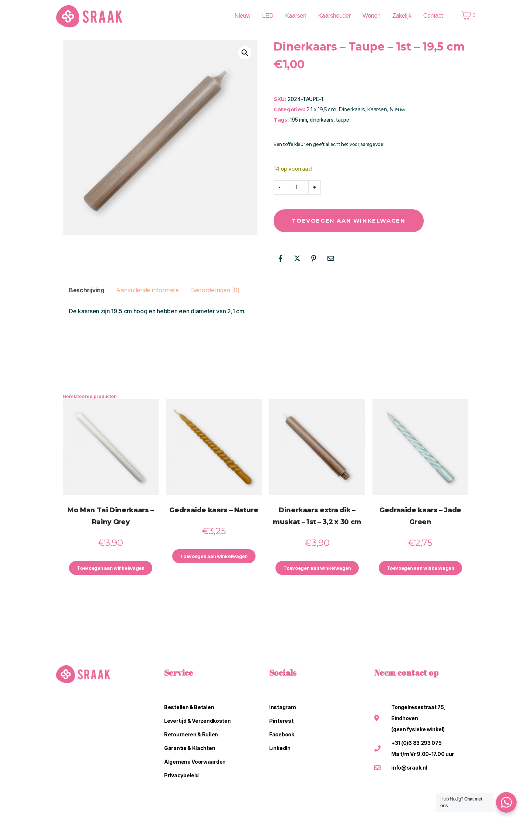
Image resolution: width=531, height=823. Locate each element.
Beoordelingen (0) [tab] (215, 290)
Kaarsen (295, 15)
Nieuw (242, 15)
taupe (342, 120)
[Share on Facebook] (280, 259)
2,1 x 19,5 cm (321, 109)
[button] (244, 52)
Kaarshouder (334, 15)
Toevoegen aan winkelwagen (361, 220)
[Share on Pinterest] (313, 259)
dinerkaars (321, 120)
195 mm (298, 120)
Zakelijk (402, 15)
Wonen (371, 15)
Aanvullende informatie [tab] (147, 290)
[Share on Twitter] (297, 259)
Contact (433, 15)
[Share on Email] (330, 259)
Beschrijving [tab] (86, 290)
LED (267, 15)
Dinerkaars (352, 109)
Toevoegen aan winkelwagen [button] (111, 569)
